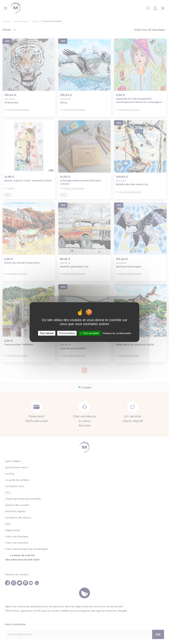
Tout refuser (47, 333)
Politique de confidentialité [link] (116, 333)
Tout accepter (89, 333)
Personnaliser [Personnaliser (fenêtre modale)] (67, 333)
